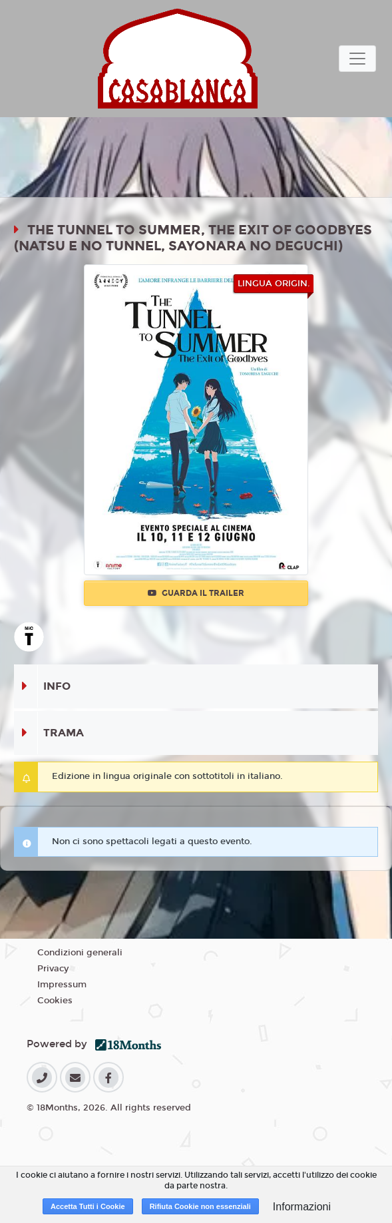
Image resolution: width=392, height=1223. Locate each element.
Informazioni (302, 1206)
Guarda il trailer (196, 593)
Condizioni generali (79, 952)
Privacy (53, 968)
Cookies (55, 1000)
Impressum (62, 984)
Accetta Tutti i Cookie (88, 1206)
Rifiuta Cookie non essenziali (200, 1206)
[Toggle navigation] (357, 58)
